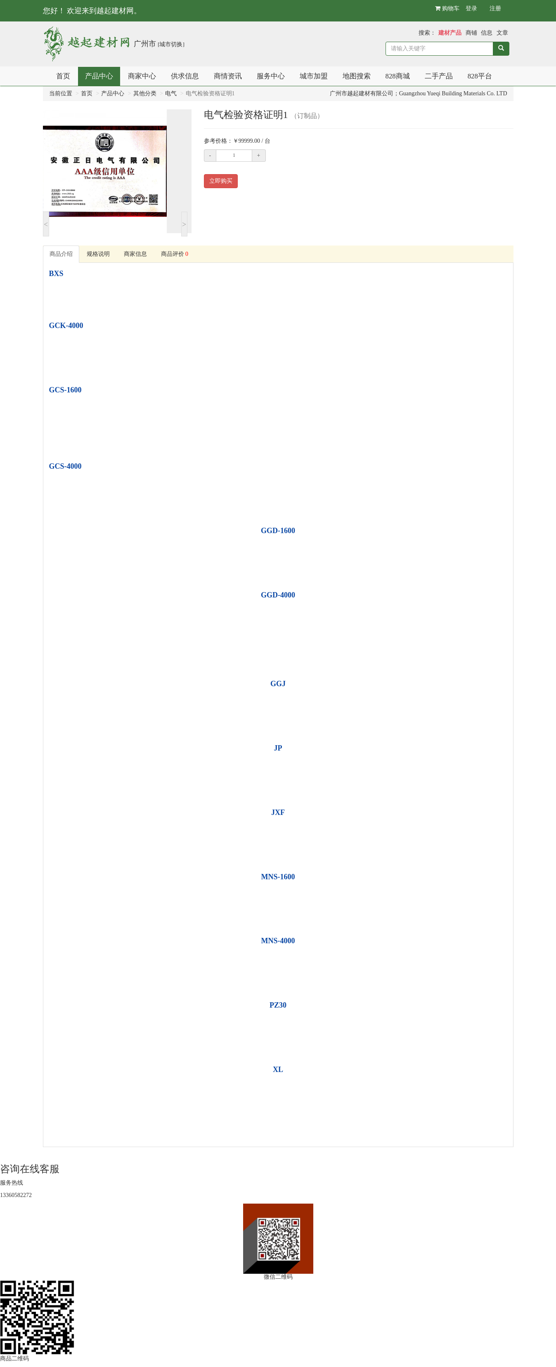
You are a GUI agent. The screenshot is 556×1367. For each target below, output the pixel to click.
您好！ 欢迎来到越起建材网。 (92, 11)
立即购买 (220, 181)
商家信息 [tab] (135, 254)
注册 (495, 8)
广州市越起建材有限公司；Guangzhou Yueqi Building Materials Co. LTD (418, 93)
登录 (471, 8)
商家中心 (142, 76)
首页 (63, 76)
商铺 (471, 33)
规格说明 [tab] (98, 254)
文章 (502, 33)
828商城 (398, 76)
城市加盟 (314, 76)
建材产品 (449, 33)
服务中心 (271, 76)
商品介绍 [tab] (61, 254)
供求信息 (185, 76)
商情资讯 (228, 76)
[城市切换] (171, 44)
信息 (486, 33)
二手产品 (439, 76)
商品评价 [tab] (175, 254)
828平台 (480, 76)
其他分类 (144, 93)
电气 (171, 93)
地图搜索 (357, 76)
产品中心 (99, 76)
